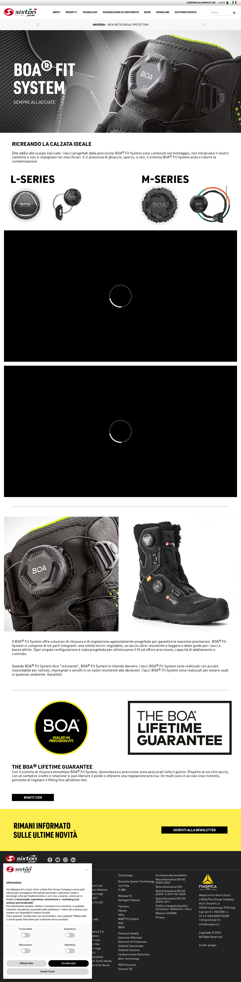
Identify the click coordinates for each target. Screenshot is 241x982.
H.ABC (122, 890)
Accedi (224, 3)
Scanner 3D (125, 969)
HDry (121, 915)
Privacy (160, 917)
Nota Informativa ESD (169, 887)
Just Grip (123, 885)
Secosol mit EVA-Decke (95, 965)
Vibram (122, 910)
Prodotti (71, 12)
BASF (121, 927)
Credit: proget (207, 945)
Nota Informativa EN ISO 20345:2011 (170, 899)
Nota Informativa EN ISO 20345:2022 (170, 880)
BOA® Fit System (128, 919)
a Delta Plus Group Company (216, 899)
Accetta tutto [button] (68, 963)
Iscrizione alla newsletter (201, 3)
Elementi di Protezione (132, 942)
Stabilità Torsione (129, 950)
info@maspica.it (209, 924)
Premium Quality (128, 933)
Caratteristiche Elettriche (134, 954)
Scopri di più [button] (47, 971)
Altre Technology (128, 958)
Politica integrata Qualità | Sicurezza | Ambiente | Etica (173, 907)
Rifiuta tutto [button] (26, 963)
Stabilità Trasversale (130, 946)
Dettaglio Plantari (129, 900)
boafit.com (33, 797)
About (56, 12)
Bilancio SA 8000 (166, 913)
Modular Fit (125, 896)
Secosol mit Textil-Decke (96, 961)
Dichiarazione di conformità (121, 12)
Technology (90, 12)
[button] (37, 24)
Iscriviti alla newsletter (194, 830)
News (147, 12)
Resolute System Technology (136, 881)
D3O (120, 923)
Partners (123, 906)
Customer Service (186, 12)
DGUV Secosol (127, 965)
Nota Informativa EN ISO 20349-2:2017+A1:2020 (171, 892)
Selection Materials (130, 937)
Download (162, 12)
